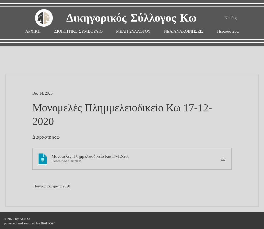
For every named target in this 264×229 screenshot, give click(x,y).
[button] (133, 31)
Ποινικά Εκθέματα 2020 (51, 186)
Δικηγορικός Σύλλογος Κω (131, 18)
